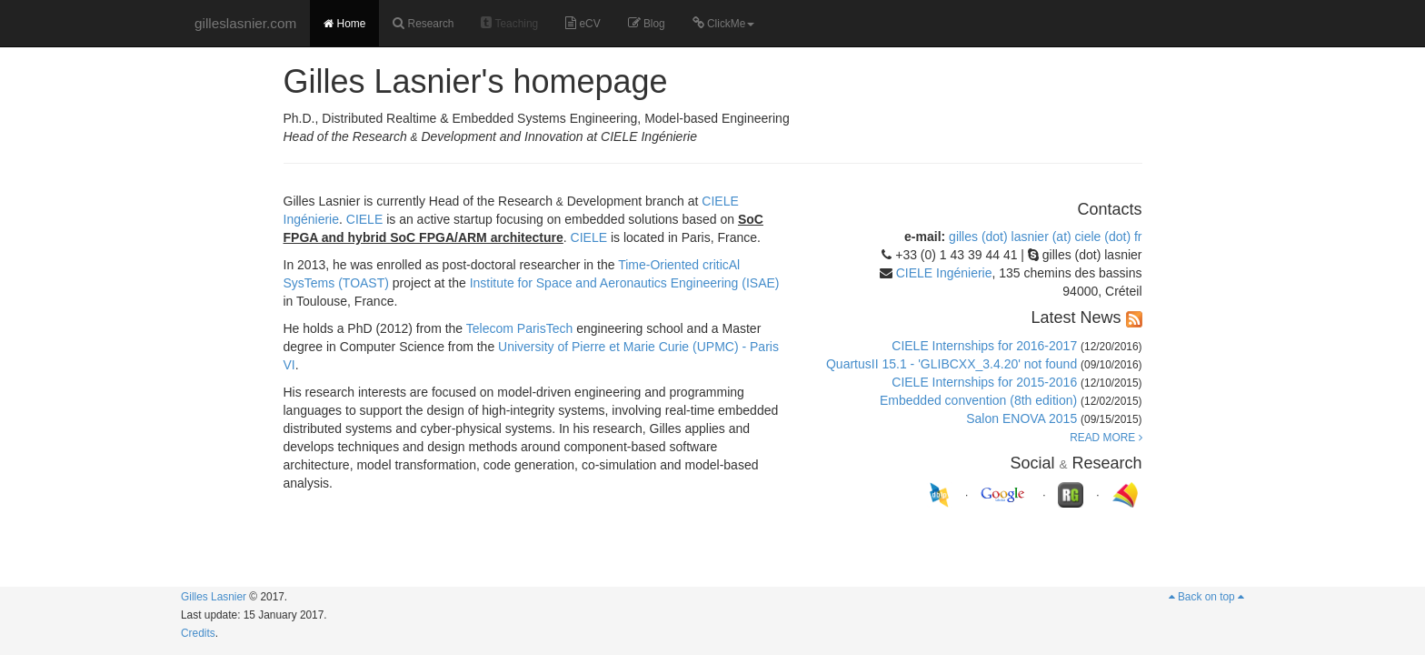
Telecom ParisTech (519, 328)
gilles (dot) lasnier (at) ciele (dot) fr (1045, 236)
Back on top (1206, 596)
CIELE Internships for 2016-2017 (984, 345)
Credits (198, 633)
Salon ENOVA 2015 (1021, 418)
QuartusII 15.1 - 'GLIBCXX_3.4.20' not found (951, 364)
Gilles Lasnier (213, 596)
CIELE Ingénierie (944, 273)
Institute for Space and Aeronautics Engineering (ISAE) (625, 283)
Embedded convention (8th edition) (978, 400)
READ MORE (1105, 437)
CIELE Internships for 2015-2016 (984, 382)
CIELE (364, 219)
